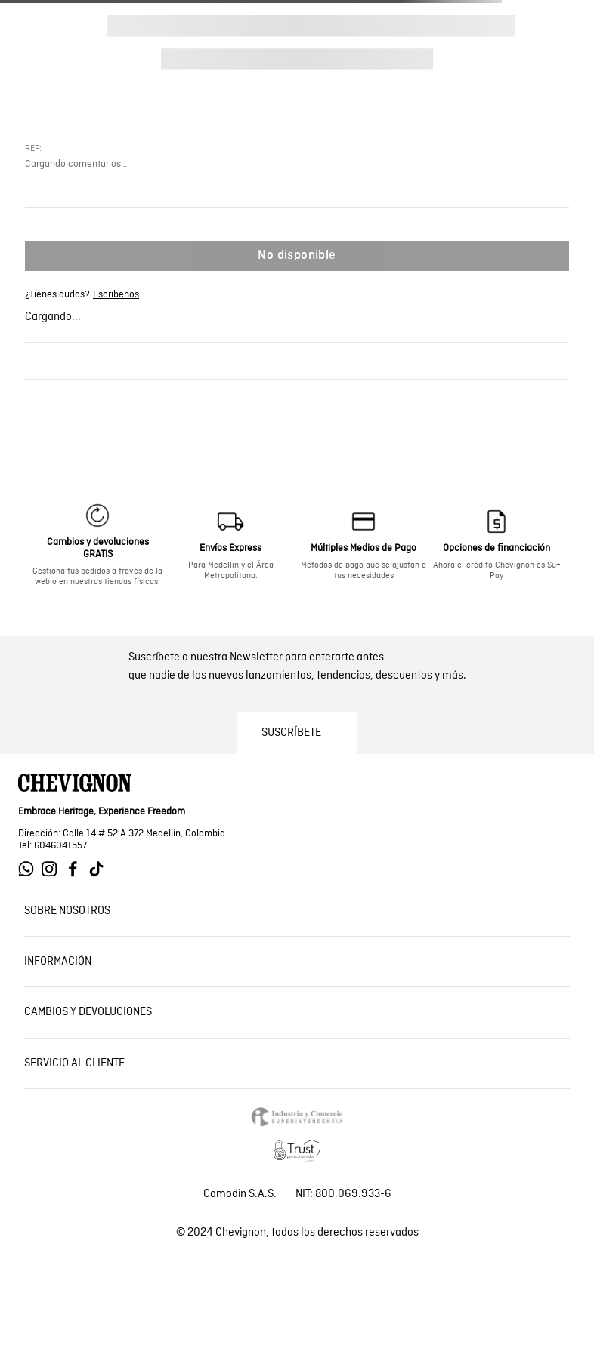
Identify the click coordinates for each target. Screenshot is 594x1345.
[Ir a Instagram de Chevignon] (53, 869)
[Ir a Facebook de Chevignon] (76, 869)
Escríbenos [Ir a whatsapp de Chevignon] (116, 295)
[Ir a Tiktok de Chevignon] (100, 869)
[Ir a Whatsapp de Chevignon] (30, 869)
